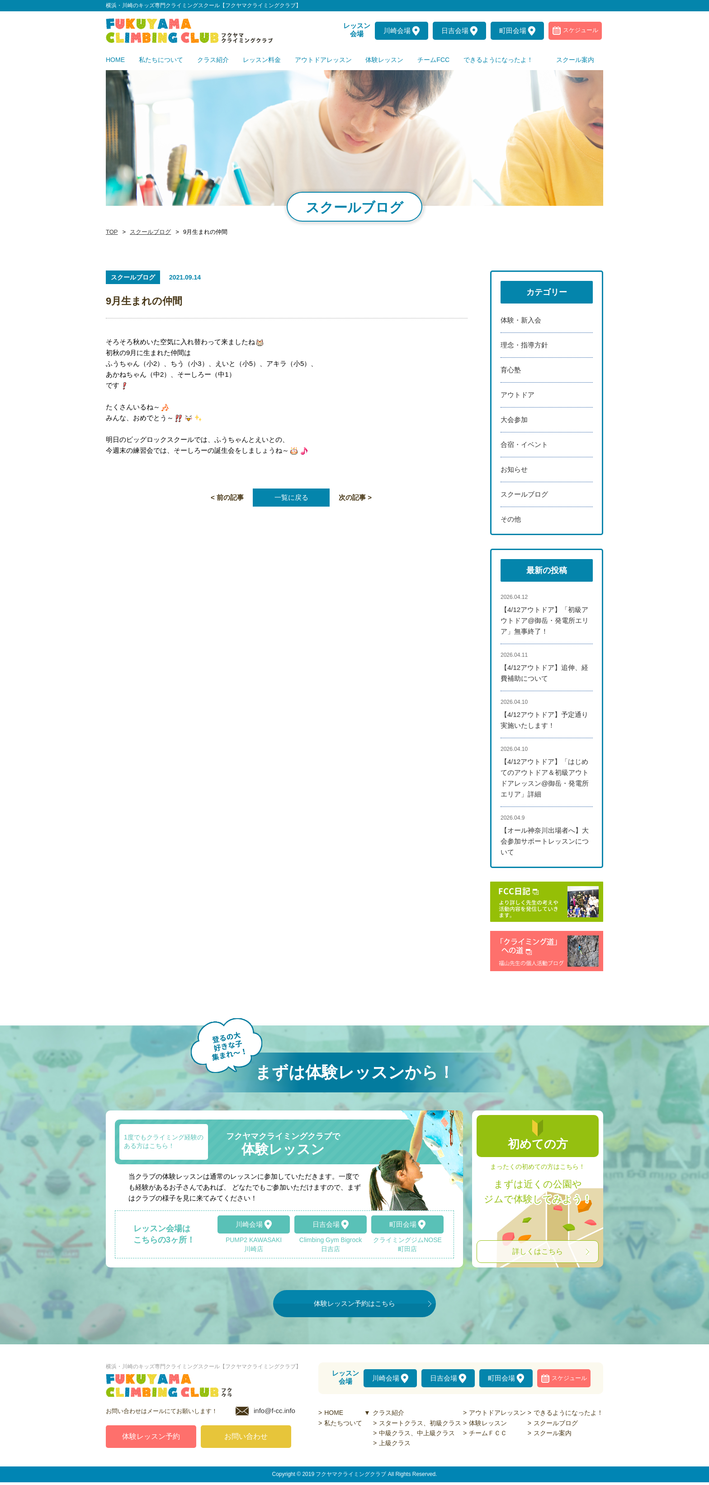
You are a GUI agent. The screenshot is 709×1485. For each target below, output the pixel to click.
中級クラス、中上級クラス (417, 1433)
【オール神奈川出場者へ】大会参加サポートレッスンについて (545, 841)
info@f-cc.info (274, 1413)
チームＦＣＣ (488, 1433)
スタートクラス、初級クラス (420, 1423)
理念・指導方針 (524, 345)
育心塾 (511, 370)
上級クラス (395, 1443)
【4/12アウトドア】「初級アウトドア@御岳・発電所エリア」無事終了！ (545, 620)
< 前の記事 (227, 497)
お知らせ (514, 469)
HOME (333, 1412)
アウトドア (517, 395)
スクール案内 (553, 1433)
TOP (111, 232)
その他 (511, 519)
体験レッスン (488, 1423)
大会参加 (514, 419)
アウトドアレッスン (497, 1412)
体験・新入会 (521, 320)
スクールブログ (148, 232)
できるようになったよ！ (568, 1412)
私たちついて (343, 1423)
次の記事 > (355, 497)
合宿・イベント (524, 444)
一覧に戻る (291, 497)
